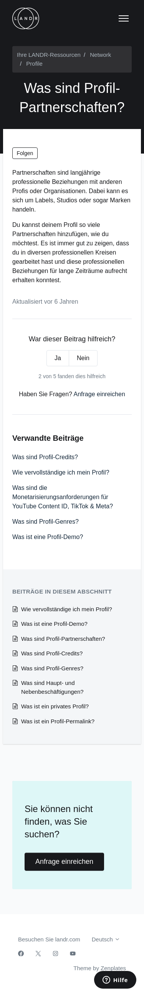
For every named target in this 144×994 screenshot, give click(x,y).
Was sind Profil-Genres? (45, 521)
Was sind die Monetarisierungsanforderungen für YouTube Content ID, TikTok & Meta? (62, 497)
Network (100, 54)
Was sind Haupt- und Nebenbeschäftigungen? (52, 687)
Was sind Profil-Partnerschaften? (63, 638)
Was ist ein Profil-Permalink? (57, 721)
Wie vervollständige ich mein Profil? (60, 472)
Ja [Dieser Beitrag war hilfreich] (58, 358)
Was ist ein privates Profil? (55, 706)
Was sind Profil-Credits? (45, 457)
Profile (34, 63)
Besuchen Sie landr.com (49, 939)
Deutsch (106, 939)
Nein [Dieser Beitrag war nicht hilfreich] (83, 358)
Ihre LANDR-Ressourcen (49, 54)
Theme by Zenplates (99, 967)
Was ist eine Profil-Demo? (47, 537)
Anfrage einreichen (99, 394)
